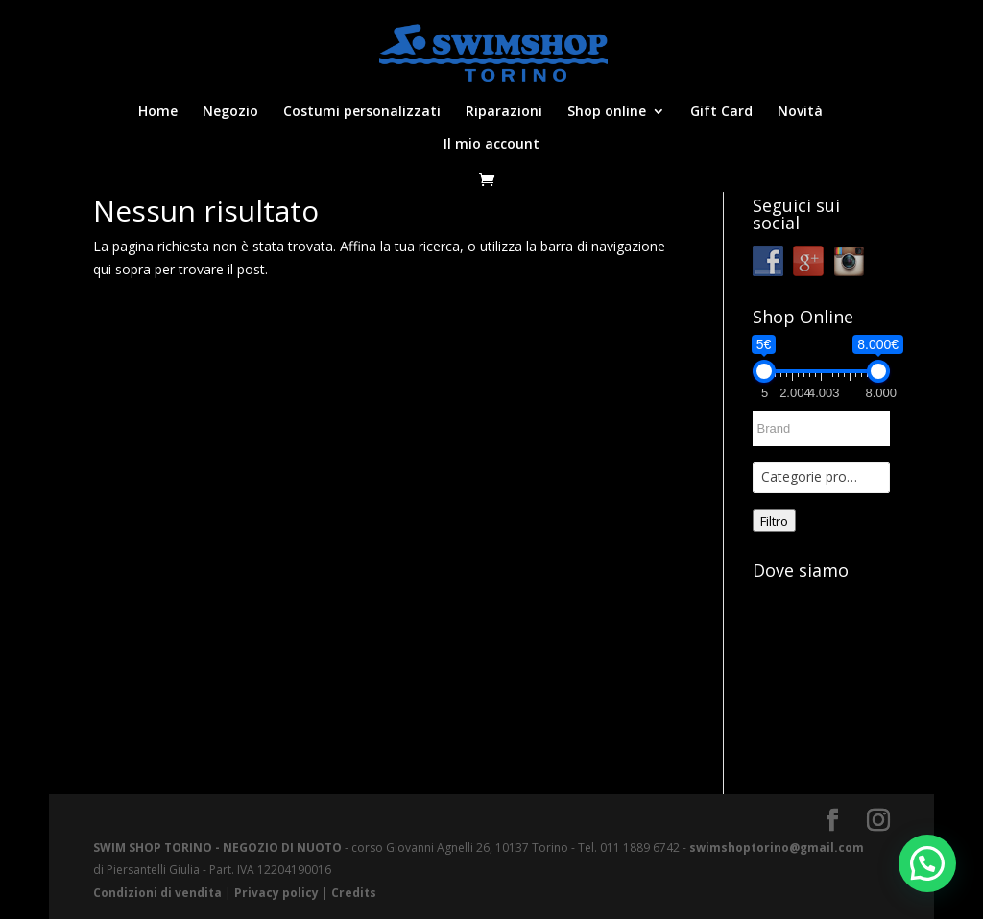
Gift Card (721, 112)
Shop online (606, 112)
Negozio (230, 112)
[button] (927, 863)
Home (158, 112)
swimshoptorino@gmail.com (776, 847)
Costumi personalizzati (362, 112)
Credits (353, 892)
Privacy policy (276, 892)
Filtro (774, 521)
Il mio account (491, 145)
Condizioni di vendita (157, 892)
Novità (800, 112)
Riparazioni (504, 112)
